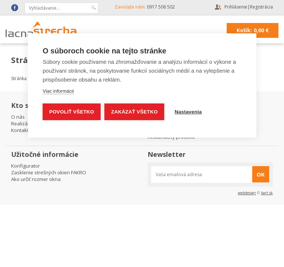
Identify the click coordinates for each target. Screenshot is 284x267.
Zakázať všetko (134, 112)
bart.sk (267, 192)
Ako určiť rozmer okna (36, 179)
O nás (18, 116)
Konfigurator (25, 165)
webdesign (247, 192)
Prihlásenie (235, 7)
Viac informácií (58, 91)
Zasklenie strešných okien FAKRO (48, 172)
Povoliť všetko (71, 112)
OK (261, 174)
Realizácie (22, 123)
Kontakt (19, 130)
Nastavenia (188, 112)
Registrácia (261, 7)
